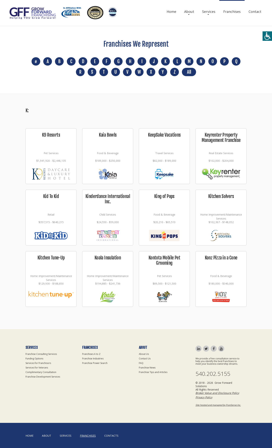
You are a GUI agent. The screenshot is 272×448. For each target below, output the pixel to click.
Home (171, 11)
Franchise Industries (93, 358)
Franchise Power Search (94, 363)
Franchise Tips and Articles (153, 372)
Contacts (111, 435)
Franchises (232, 11)
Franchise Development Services (43, 376)
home (29, 435)
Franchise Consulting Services (41, 354)
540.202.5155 (213, 374)
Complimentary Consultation (41, 372)
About (189, 11)
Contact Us (145, 358)
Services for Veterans (37, 367)
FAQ (141, 363)
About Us (144, 354)
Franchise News (147, 367)
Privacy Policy (204, 397)
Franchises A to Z (91, 354)
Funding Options (34, 358)
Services (208, 11)
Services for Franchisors (38, 363)
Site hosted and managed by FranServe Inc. (218, 405)
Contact (255, 11)
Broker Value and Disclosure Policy (217, 393)
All (189, 72)
